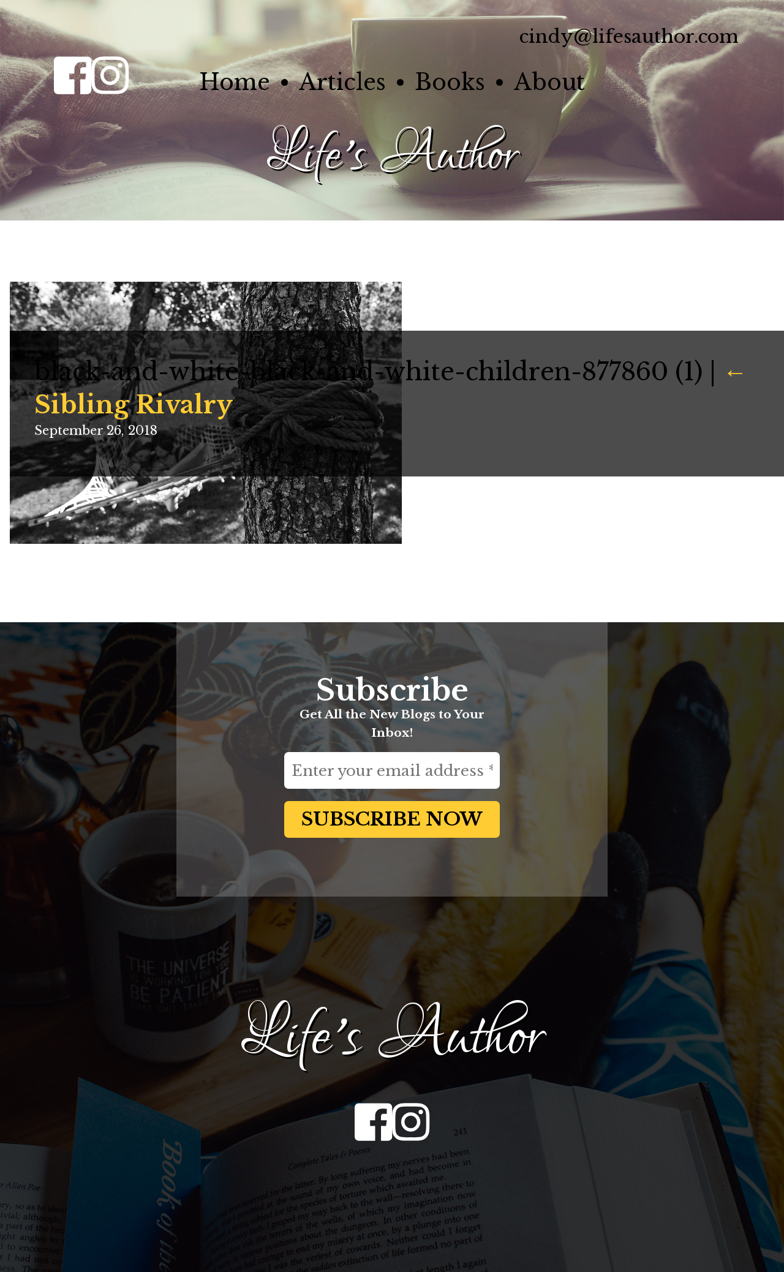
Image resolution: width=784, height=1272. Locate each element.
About (549, 82)
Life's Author (392, 156)
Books (450, 82)
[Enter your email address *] (392, 770)
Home (234, 82)
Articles (342, 82)
